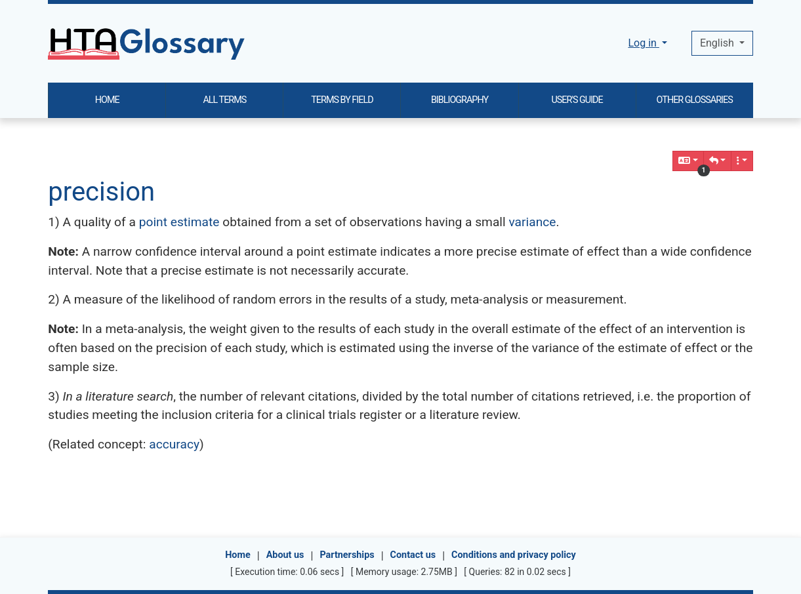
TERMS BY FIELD (342, 100)
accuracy (174, 444)
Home (238, 555)
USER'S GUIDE (576, 100)
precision (101, 191)
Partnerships (346, 555)
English (718, 43)
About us (285, 555)
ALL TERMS (224, 100)
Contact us (413, 555)
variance (532, 221)
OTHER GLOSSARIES (695, 100)
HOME (107, 100)
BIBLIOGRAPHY (459, 100)
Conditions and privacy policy (513, 555)
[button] (717, 161)
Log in (643, 43)
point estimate (179, 221)
